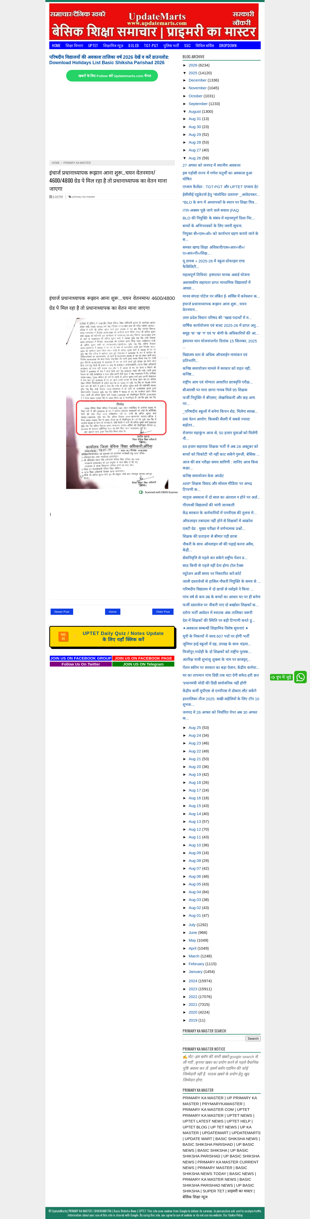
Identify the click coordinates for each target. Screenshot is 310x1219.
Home (56, 45)
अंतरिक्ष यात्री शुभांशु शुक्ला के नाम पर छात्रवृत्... (217, 659)
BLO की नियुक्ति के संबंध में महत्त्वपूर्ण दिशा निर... (219, 218)
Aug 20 (195, 766)
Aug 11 (195, 837)
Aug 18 (195, 782)
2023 (193, 989)
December (198, 80)
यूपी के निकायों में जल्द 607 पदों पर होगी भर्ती (216, 636)
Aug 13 (195, 821)
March (195, 956)
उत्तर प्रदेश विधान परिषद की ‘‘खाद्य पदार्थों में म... (217, 317)
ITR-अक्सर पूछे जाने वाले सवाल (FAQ (211, 210)
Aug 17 (195, 790)
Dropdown (228, 45)
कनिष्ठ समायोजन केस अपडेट (203, 476)
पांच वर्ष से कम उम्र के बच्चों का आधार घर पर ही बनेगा (221, 597)
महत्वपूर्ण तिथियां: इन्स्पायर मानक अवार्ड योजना (216, 274)
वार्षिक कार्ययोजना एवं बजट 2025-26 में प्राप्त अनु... (221, 325)
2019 (193, 1020)
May (193, 940)
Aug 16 (195, 798)
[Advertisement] (112, 121)
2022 (193, 996)
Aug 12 (195, 829)
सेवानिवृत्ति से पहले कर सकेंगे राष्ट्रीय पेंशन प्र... (215, 558)
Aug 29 (195, 134)
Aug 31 (195, 118)
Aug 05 (195, 884)
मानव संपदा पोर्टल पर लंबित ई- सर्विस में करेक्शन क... (221, 296)
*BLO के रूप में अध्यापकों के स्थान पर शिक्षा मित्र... (220, 202)
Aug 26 (195, 158)
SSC (187, 45)
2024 (193, 981)
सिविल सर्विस (205, 45)
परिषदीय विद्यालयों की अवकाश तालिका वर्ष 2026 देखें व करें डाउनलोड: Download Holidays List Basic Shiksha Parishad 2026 (109, 60)
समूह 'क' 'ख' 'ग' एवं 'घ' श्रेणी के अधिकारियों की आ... (221, 333)
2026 (193, 65)
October (196, 96)
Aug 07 (195, 868)
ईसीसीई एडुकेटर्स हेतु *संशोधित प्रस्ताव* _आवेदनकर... (221, 194)
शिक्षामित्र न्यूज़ (113, 45)
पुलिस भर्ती (171, 45)
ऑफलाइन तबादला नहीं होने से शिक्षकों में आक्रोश (218, 521)
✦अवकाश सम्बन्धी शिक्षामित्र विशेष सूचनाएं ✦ (216, 628)
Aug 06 (195, 876)
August (195, 111)
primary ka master (81, 196)
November (198, 88)
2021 (193, 1004)
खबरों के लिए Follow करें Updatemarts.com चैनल (114, 76)
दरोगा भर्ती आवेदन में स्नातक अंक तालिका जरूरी (217, 612)
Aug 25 (195, 727)
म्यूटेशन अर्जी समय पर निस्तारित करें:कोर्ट (212, 573)
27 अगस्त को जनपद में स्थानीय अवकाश (211, 165)
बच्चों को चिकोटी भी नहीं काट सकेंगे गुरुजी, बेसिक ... (221, 454)
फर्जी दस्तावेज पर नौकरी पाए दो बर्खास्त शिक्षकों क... (221, 605)
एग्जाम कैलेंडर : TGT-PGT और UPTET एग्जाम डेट (220, 186)
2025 (193, 73)
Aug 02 (195, 907)
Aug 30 (195, 126)
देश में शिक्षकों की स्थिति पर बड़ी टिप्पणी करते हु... (219, 620)
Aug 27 (195, 150)
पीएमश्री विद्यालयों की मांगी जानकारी (209, 505)
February (197, 964)
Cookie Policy (235, 1215)
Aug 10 (195, 845)
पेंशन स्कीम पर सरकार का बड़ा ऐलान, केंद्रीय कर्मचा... (221, 667)
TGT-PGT (151, 45)
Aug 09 (195, 853)
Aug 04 (195, 892)
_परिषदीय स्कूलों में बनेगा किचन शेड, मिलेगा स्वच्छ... (220, 411)
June (193, 932)
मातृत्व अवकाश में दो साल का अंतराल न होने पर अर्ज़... (221, 497)
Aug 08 (195, 860)
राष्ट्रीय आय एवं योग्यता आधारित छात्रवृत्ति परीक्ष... (218, 382)
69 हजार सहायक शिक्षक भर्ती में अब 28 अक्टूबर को (220, 446)
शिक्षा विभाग (74, 45)
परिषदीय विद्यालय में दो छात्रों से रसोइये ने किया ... (218, 589)
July (193, 924)
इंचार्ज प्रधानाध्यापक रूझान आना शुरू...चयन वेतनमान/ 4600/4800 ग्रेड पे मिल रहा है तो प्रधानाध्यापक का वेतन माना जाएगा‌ (108, 180)
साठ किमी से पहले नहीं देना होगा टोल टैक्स (213, 565)
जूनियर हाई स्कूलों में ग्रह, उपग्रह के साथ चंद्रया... (217, 644)
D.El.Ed (133, 45)
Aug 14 (195, 813)
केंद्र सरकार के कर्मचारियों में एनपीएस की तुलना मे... (220, 513)
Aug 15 (195, 805)
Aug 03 (195, 899)
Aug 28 (195, 142)
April (193, 948)
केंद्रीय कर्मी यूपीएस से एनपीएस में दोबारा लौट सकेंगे (219, 691)
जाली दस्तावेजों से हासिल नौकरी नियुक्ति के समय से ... (222, 581)
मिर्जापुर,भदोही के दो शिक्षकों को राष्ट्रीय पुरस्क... (217, 651)
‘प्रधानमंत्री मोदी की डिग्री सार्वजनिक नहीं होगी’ (215, 683)
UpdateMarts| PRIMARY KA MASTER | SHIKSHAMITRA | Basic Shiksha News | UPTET (99, 1211)
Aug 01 (195, 915)
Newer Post (61, 611)
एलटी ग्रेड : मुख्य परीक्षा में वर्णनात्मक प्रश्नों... (214, 528)
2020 (193, 1012)
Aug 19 (195, 774)
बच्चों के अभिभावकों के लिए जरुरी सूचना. (213, 226)
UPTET (93, 45)
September (199, 103)
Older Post (163, 611)
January (196, 971)
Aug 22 (195, 751)
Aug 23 (195, 743)
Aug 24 (195, 735)
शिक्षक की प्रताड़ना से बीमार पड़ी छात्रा (210, 536)
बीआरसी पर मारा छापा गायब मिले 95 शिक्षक (215, 390)
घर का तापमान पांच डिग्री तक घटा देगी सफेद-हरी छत (221, 675)
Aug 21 (195, 759)
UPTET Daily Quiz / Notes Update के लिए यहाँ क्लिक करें (111, 636)
